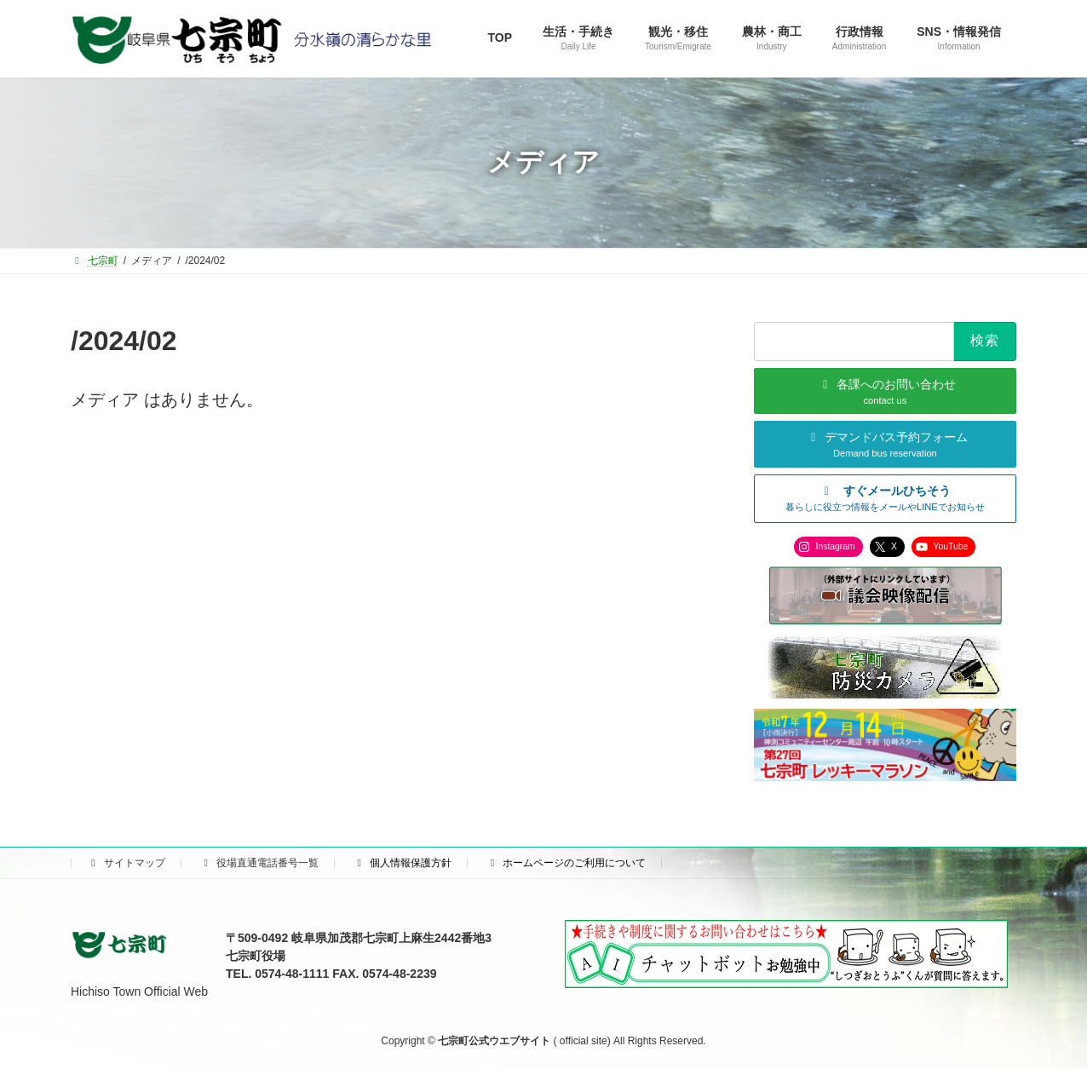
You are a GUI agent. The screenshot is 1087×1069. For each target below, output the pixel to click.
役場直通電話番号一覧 (259, 863)
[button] (885, 498)
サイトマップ (126, 863)
